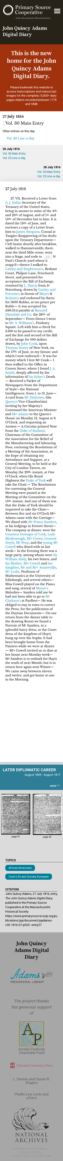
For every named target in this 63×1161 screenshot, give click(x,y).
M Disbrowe (34, 397)
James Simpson (28, 232)
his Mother (13, 563)
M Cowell (31, 563)
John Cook (29, 344)
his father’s (37, 377)
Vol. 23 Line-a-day (14, 158)
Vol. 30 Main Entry (14, 153)
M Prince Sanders (42, 522)
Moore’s (42, 588)
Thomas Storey (17, 348)
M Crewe (35, 538)
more (55, 785)
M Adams (20, 414)
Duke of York (36, 480)
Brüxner (11, 298)
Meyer (44, 294)
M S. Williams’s (21, 323)
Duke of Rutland (32, 431)
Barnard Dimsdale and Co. (26, 312)
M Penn (22, 543)
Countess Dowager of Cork (25, 534)
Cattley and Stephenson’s (24, 269)
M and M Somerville (38, 567)
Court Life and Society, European (29, 876)
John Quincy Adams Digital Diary (25, 31)
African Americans (20, 867)
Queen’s (11, 401)
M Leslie (12, 572)
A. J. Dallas (13, 202)
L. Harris (30, 285)
